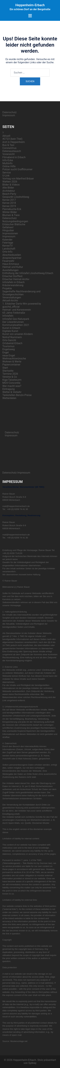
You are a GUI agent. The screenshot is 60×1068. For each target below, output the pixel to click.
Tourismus (8, 346)
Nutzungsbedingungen (15, 221)
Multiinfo (7, 163)
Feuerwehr (8, 260)
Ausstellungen (10, 270)
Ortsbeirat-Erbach (12, 343)
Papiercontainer (11, 364)
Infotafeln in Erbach (13, 282)
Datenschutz (9, 112)
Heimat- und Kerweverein (16, 309)
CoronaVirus (9, 148)
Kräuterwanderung (12, 285)
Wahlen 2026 (9, 181)
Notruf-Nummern (12, 337)
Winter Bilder (9, 212)
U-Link (5, 175)
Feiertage (7, 242)
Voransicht (8, 154)
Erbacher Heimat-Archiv (15, 279)
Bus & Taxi (8, 145)
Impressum (8, 115)
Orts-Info (7, 251)
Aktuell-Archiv (10, 300)
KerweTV (7, 245)
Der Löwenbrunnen (13, 321)
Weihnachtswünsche (14, 358)
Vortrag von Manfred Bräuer (18, 178)
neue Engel (8, 355)
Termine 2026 (10, 373)
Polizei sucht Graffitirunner (17, 169)
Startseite (7, 370)
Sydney (32, 1063)
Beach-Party (9, 193)
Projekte (7, 288)
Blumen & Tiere (11, 215)
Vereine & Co (9, 376)
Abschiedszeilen (11, 254)
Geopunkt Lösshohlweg (15, 196)
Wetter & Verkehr (11, 392)
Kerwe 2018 (9, 202)
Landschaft (8, 248)
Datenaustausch (11, 151)
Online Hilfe (9, 166)
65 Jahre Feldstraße (13, 312)
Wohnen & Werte (11, 361)
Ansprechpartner (11, 257)
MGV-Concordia (11, 382)
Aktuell (6, 135)
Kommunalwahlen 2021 (15, 324)
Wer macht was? (11, 386)
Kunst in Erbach (11, 328)
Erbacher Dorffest (12, 276)
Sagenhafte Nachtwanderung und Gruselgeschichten (21, 293)
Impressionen (10, 233)
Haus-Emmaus (10, 263)
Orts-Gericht (9, 340)
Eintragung (8, 389)
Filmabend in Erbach (14, 157)
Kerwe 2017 (9, 199)
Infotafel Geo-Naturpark (15, 318)
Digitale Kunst (10, 331)
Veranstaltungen (11, 297)
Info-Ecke (7, 160)
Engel (5, 352)
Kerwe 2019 (9, 206)
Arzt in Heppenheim (13, 142)
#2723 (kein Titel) (12, 138)
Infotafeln (7, 315)
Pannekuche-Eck (11, 209)
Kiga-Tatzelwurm (11, 379)
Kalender (7, 239)
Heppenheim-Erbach (30, 5)
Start (5, 367)
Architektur (8, 190)
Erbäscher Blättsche (13, 224)
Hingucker (8, 230)
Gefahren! (7, 227)
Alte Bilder (8, 187)
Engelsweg (8, 349)
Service (6, 172)
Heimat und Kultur (12, 266)
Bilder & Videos (11, 184)
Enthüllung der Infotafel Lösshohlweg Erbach (27, 273)
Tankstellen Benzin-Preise (17, 395)
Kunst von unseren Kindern (17, 334)
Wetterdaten (9, 398)
